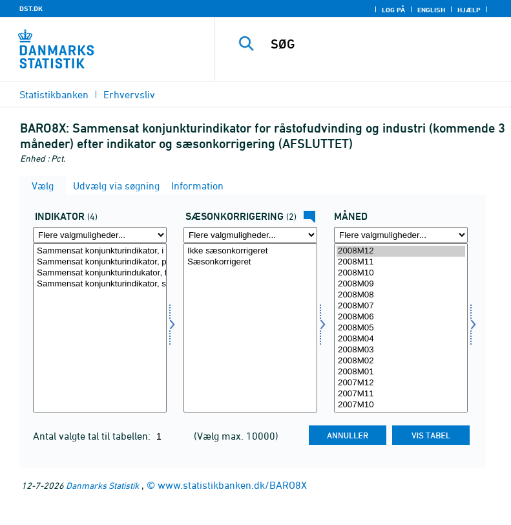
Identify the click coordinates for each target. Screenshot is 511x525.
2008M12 (401, 251)
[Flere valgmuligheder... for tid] (401, 235)
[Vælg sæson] (250, 327)
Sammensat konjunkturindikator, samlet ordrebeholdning (100, 284)
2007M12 (401, 383)
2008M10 (401, 273)
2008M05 (401, 328)
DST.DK (31, 8)
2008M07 (401, 306)
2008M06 (401, 317)
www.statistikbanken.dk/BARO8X (232, 485)
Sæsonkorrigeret (250, 262)
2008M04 (401, 339)
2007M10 (401, 405)
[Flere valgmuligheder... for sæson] (250, 235)
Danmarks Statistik (102, 485)
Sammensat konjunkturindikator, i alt (100, 251)
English (431, 9)
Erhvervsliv (129, 94)
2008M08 (401, 295)
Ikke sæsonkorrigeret (250, 251)
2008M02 (401, 361)
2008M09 (401, 284)
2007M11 (401, 394)
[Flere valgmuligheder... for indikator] (100, 235)
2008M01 (401, 372)
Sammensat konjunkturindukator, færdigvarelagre (100, 273)
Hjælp (469, 9)
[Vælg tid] (401, 327)
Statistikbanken (54, 94)
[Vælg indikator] (100, 327)
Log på (393, 9)
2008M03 (401, 350)
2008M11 (401, 262)
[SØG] (382, 44)
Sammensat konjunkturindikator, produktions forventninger (100, 262)
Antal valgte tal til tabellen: (93, 436)
